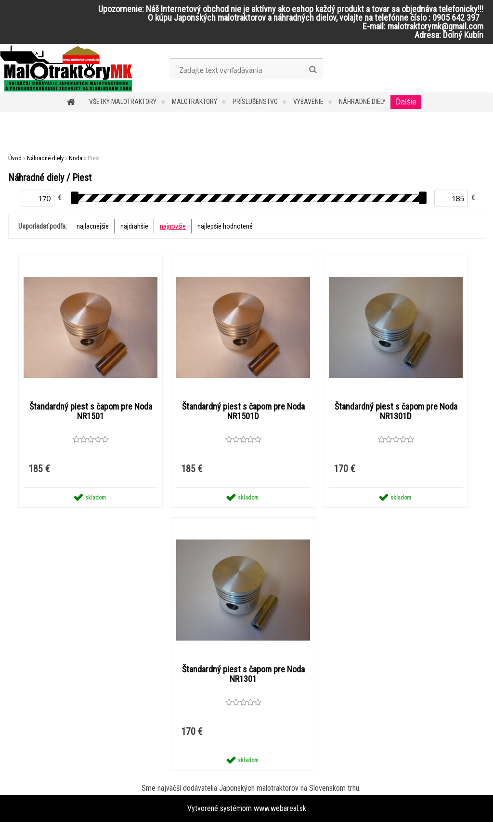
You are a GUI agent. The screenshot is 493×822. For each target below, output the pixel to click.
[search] (312, 70)
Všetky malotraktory (122, 101)
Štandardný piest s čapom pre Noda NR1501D (243, 411)
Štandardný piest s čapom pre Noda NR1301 (243, 674)
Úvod (15, 158)
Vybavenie (308, 101)
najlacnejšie (93, 226)
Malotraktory (194, 101)
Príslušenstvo (255, 101)
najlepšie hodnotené (225, 226)
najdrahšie (134, 226)
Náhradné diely (362, 101)
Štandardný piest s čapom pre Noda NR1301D (396, 411)
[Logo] (66, 68)
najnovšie (173, 226)
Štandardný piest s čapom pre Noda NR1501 (90, 411)
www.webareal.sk (280, 808)
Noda (75, 158)
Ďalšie (405, 102)
